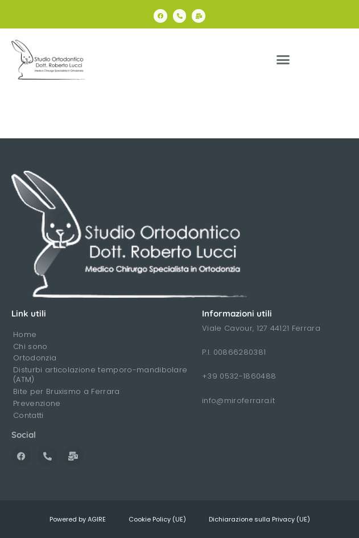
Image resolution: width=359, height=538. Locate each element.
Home (24, 334)
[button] (283, 60)
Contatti (28, 415)
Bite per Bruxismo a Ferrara (66, 391)
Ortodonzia (34, 357)
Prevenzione (37, 403)
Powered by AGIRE (77, 519)
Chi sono (30, 346)
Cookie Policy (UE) (157, 519)
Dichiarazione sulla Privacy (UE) (259, 519)
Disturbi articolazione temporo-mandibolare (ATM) (100, 374)
